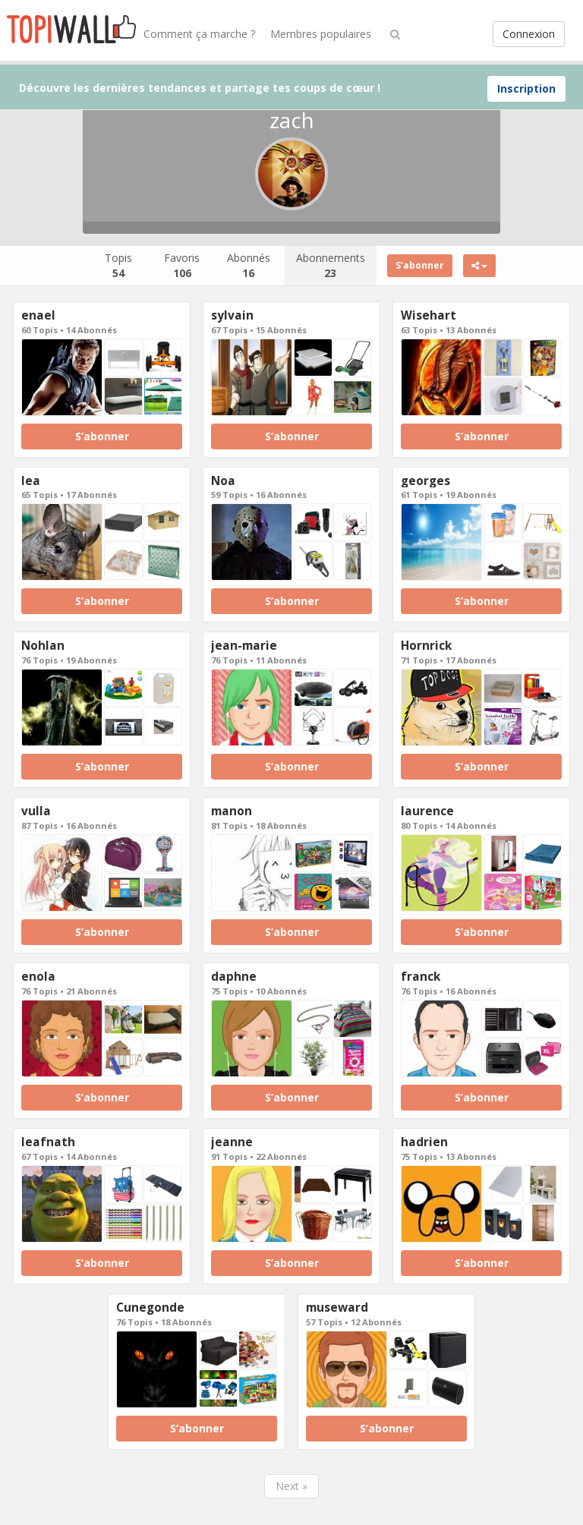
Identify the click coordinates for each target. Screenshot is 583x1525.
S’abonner (419, 265)
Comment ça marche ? (199, 34)
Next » (291, 1486)
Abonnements (330, 265)
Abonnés (248, 265)
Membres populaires (320, 34)
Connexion (529, 34)
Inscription (526, 88)
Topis (118, 265)
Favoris (182, 265)
